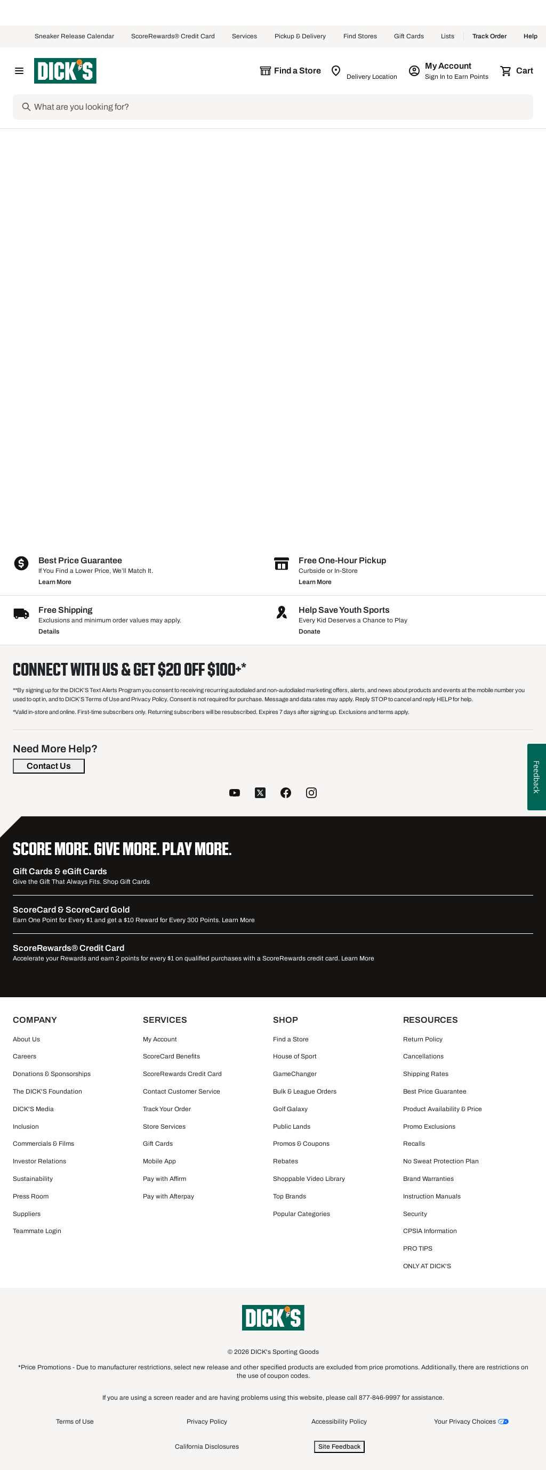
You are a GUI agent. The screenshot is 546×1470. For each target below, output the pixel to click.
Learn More (54, 582)
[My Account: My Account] (449, 71)
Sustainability (33, 1178)
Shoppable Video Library (309, 1178)
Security (415, 1214)
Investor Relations (39, 1161)
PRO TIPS (417, 1248)
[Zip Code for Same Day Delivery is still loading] (364, 71)
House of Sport (295, 1056)
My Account (160, 1039)
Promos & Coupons (301, 1143)
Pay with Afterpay (168, 1196)
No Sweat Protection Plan (441, 1161)
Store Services (164, 1126)
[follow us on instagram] (311, 792)
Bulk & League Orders (304, 1091)
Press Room (31, 1196)
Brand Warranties (428, 1178)
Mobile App (159, 1161)
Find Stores (360, 36)
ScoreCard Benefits (171, 1056)
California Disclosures (207, 1446)
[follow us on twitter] (260, 792)
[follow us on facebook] (285, 792)
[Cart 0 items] (517, 71)
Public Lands (291, 1126)
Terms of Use (75, 1421)
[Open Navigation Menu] (19, 71)
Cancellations (423, 1056)
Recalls (414, 1143)
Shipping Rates (425, 1074)
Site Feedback (339, 1446)
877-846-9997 (380, 1397)
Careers (24, 1056)
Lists (448, 36)
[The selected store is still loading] (290, 71)
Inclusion (26, 1126)
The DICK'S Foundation (47, 1091)
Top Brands (289, 1196)
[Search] (282, 107)
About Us (26, 1039)
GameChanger (295, 1074)
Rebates (285, 1161)
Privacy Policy (207, 1421)
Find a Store (291, 1039)
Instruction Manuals (432, 1196)
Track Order (489, 36)
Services (245, 36)
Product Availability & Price (442, 1109)
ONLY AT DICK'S (427, 1266)
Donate (309, 631)
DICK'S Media (33, 1109)
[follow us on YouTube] (234, 792)
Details (48, 631)
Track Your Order (167, 1109)
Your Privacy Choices (465, 1421)
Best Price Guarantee (435, 1091)
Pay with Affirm (164, 1178)
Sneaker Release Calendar (74, 36)
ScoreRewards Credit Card (182, 1074)
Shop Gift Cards (126, 881)
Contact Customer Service (181, 1091)
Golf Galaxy (290, 1109)
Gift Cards (409, 36)
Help (530, 36)
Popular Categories (301, 1214)
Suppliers (27, 1214)
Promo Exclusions (429, 1126)
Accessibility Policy (339, 1421)
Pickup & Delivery (300, 36)
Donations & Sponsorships (52, 1074)
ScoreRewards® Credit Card (173, 36)
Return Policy (423, 1039)
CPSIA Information (430, 1231)
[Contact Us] (49, 766)
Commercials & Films (43, 1143)
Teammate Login (37, 1231)
